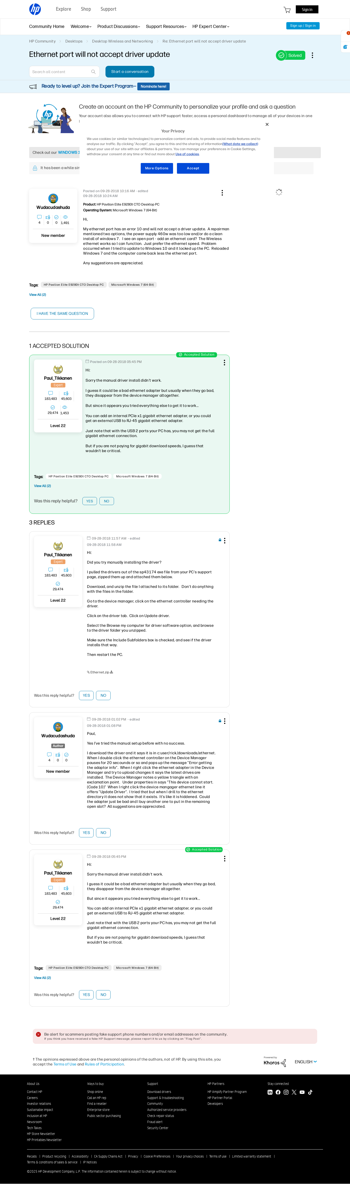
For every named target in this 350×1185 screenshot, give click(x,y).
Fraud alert (155, 1123)
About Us (33, 1085)
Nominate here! (153, 86)
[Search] (64, 71)
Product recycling (54, 1157)
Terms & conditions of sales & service (52, 1163)
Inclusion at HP (37, 1117)
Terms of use (218, 1157)
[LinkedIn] (270, 1094)
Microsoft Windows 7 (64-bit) (132, 284)
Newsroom (34, 1123)
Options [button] (315, 55)
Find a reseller (97, 1105)
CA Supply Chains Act (108, 1157)
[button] (221, 192)
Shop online (95, 1093)
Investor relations (39, 1105)
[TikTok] (310, 1094)
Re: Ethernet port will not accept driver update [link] (204, 41)
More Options (157, 168)
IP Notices (90, 1163)
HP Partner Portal (220, 1099)
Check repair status (160, 1117)
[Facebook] (278, 1094)
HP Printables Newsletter (44, 1141)
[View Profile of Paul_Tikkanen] (58, 378)
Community (155, 1105)
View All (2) (37, 295)
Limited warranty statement (251, 1157)
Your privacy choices (190, 1157)
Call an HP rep (96, 1099)
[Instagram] (286, 1094)
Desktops (74, 41)
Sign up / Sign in (303, 26)
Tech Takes (34, 1129)
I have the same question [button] (63, 313)
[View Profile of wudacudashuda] (53, 207)
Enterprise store (98, 1111)
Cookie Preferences (157, 1157)
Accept (193, 168)
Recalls (32, 1157)
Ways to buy (95, 1085)
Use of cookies (187, 154)
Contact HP (34, 1093)
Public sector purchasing (104, 1117)
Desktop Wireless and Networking (122, 41)
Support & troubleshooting (165, 1099)
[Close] (267, 124)
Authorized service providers (166, 1111)
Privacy (133, 1157)
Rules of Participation (104, 1065)
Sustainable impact (40, 1111)
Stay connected (278, 1085)
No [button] (107, 501)
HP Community (42, 41)
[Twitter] (294, 1094)
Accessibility (80, 1157)
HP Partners (216, 1085)
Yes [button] (89, 501)
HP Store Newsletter (41, 1135)
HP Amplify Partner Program (227, 1093)
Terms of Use (65, 1065)
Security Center (157, 1129)
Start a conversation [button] (130, 71)
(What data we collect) (240, 144)
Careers (32, 1099)
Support (152, 1085)
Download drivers (159, 1093)
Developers (215, 1105)
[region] (176, 149)
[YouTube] (302, 1094)
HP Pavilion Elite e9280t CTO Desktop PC (74, 284)
